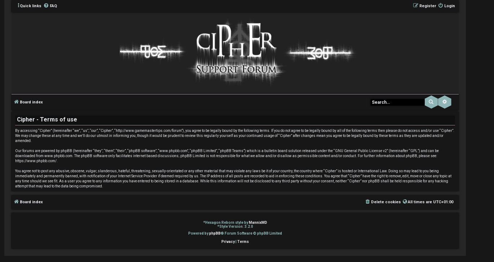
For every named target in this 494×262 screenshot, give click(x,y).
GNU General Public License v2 (361, 151)
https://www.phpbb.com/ (36, 161)
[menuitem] (50, 6)
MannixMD (258, 223)
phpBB (215, 233)
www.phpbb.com (58, 156)
